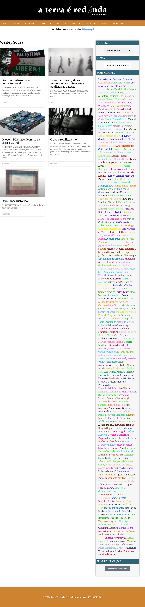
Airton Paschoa (120, 288)
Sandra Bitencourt (108, 474)
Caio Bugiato (121, 335)
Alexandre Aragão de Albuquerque (118, 255)
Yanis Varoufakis (107, 322)
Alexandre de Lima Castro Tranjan (116, 424)
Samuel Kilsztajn (113, 212)
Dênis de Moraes (107, 484)
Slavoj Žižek (128, 318)
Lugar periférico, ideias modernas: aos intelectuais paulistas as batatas (67, 83)
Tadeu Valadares (119, 385)
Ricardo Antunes (126, 351)
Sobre (16, 23)
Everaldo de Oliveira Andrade (113, 328)
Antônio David (105, 189)
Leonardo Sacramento (109, 391)
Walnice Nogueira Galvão (111, 361)
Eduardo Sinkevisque (119, 325)
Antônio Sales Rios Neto (110, 454)
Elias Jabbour (111, 92)
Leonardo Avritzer (116, 478)
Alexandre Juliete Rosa (125, 308)
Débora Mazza (128, 544)
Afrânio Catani (108, 145)
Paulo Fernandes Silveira (111, 534)
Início (5, 23)
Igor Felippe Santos (114, 508)
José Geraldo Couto (112, 235)
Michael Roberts (115, 248)
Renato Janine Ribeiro (125, 185)
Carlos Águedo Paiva (109, 395)
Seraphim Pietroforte (120, 282)
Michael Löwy (105, 185)
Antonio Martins (107, 355)
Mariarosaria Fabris (108, 365)
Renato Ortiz (115, 295)
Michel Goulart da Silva (110, 441)
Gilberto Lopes (124, 484)
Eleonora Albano (114, 541)
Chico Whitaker (106, 149)
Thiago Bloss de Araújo (118, 268)
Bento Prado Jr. (112, 544)
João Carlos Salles (123, 222)
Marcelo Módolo (114, 99)
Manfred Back (129, 391)
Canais (90, 23)
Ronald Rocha (126, 527)
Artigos (45, 23)
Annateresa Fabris (124, 481)
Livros (75, 23)
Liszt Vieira (124, 388)
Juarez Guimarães (114, 165)
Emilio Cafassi (125, 298)
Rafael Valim (116, 106)
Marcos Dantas (122, 159)
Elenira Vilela (105, 116)
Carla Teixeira (115, 305)
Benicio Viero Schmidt (119, 195)
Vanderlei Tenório (127, 139)
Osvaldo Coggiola (107, 351)
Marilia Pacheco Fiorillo (110, 341)
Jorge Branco (115, 504)
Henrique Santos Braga (110, 199)
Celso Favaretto (113, 278)
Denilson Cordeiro (122, 79)
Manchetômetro (106, 501)
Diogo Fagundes (124, 468)
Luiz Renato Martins (114, 371)
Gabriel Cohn (105, 82)
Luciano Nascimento (109, 338)
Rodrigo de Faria (116, 418)
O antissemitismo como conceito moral (17, 81)
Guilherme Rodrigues (109, 228)
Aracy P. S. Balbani (125, 132)
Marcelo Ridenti (119, 155)
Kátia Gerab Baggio (116, 431)
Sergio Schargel (106, 312)
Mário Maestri (105, 531)
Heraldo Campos (107, 488)
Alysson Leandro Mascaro (120, 175)
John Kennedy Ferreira (124, 358)
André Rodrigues (125, 145)
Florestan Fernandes (117, 514)
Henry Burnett (118, 498)
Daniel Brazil (105, 142)
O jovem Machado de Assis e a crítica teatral (21, 141)
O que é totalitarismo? (64, 139)
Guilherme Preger (107, 265)
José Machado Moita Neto (119, 464)
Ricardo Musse (106, 335)
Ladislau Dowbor (114, 551)
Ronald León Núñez (125, 312)
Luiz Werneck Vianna (114, 202)
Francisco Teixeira (108, 331)
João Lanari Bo (114, 375)
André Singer (128, 225)
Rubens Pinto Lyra (108, 112)
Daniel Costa (127, 338)
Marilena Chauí (126, 112)
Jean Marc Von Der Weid (119, 348)
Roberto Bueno (106, 471)
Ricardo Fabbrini (127, 331)
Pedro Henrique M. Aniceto (112, 547)
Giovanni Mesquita (108, 527)
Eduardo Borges (106, 315)
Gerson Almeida (106, 292)
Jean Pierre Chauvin (118, 524)
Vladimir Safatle (116, 242)
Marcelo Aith (105, 288)
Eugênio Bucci (115, 404)
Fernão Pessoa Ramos (116, 119)
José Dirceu (122, 491)
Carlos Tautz (122, 292)
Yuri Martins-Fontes (115, 215)
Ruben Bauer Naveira (109, 225)
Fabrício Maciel (106, 179)
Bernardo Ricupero (115, 368)
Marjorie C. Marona (124, 421)
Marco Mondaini (107, 468)
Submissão (30, 23)
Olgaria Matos (114, 378)
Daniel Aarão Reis (117, 511)
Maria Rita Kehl (116, 208)
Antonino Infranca (114, 245)
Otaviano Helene (121, 82)
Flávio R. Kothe (117, 232)
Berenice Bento (115, 398)
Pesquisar (118, 23)
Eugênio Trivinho (107, 388)
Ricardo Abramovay (115, 537)
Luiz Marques (114, 318)
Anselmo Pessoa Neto (109, 494)
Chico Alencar (121, 471)
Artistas (61, 23)
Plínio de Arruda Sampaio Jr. (113, 414)
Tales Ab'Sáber (105, 182)
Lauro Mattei (105, 79)
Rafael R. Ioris (117, 205)
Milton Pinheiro (126, 451)
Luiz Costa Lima (123, 179)
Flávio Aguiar (105, 285)
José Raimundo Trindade (111, 258)
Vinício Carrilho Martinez (117, 152)
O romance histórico (15, 201)
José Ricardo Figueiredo (117, 517)
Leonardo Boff (105, 159)
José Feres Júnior (122, 262)
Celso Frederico (125, 109)
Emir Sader (104, 155)
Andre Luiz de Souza (124, 531)
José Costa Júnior (122, 411)
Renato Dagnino (106, 428)
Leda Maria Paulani (123, 285)
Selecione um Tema (118, 65)
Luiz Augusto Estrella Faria (121, 438)
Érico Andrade (112, 238)
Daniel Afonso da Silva (110, 135)
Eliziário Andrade (119, 169)
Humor (104, 23)
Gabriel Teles (118, 448)
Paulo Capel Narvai (115, 458)
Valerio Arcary (105, 521)
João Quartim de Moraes (111, 129)
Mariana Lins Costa (117, 172)
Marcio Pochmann (122, 126)
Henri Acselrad (122, 182)
